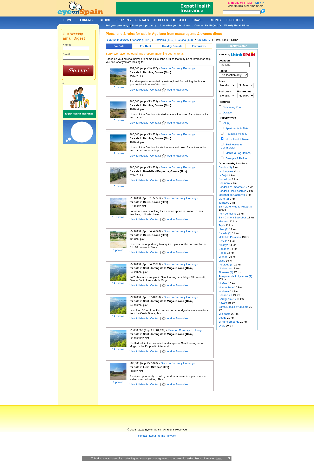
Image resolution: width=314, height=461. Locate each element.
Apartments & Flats (236, 128)
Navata (223, 302)
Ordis (222, 325)
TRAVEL (197, 20)
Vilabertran (225, 268)
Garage (225, 112)
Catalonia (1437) (164, 39)
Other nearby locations (233, 163)
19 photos (118, 217)
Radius (223, 70)
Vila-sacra (225, 313)
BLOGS (105, 20)
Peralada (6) (226, 264)
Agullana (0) (204, 39)
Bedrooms (225, 91)
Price (222, 81)
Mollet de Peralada (230, 237)
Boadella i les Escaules (233, 190)
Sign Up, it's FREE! (240, 2)
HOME (68, 20)
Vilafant (223, 283)
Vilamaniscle (226, 287)
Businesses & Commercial (231, 146)
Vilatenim (224, 291)
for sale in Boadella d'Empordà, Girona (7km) (158, 171)
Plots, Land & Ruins (236, 139)
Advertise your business (175, 25)
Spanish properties (118, 39)
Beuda (223, 317)
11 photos (118, 153)
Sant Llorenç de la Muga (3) (235, 206)
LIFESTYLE (179, 20)
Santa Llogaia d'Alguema (234, 306)
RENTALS (142, 20)
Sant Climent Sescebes (233, 217)
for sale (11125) (141, 39)
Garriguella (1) (227, 299)
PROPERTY (123, 20)
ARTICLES (160, 20)
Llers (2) (224, 229)
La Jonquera (226, 171)
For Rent (145, 46)
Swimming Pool (230, 107)
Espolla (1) (225, 233)
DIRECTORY (235, 20)
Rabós (223, 252)
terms (161, 435)
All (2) (226, 123)
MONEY (216, 20)
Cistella (223, 241)
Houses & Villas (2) (236, 133)
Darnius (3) (225, 167)
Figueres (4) (226, 272)
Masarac (224, 221)
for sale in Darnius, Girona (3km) (150, 72)
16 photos (118, 186)
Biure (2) (224, 198)
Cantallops (225, 179)
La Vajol (224, 175)
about (152, 435)
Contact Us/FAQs (205, 25)
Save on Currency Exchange (178, 68)
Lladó (222, 260)
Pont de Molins (228, 213)
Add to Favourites (177, 89)
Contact (154, 89)
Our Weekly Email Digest (234, 25)
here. (219, 458)
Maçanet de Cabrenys (232, 194)
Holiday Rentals (172, 46)
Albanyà (224, 244)
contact (142, 435)
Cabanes (224, 248)
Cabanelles (226, 295)
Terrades (224, 202)
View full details (139, 89)
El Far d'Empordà (229, 321)
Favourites (199, 46)
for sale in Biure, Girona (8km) (149, 202)
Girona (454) (185, 39)
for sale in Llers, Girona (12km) (149, 367)
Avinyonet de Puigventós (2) (235, 276)
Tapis (222, 225)
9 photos (118, 250)
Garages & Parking (236, 158)
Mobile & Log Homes (237, 152)
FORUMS (86, 20)
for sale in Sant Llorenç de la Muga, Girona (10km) (162, 268)
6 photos (118, 382)
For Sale (119, 46)
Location (224, 60)
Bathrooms (244, 91)
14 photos (118, 283)
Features (224, 101)
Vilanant (224, 256)
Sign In (259, 2)
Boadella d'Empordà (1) (233, 187)
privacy (171, 435)
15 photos (118, 87)
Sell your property (116, 25)
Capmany (225, 183)
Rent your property (144, 25)
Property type (227, 117)
